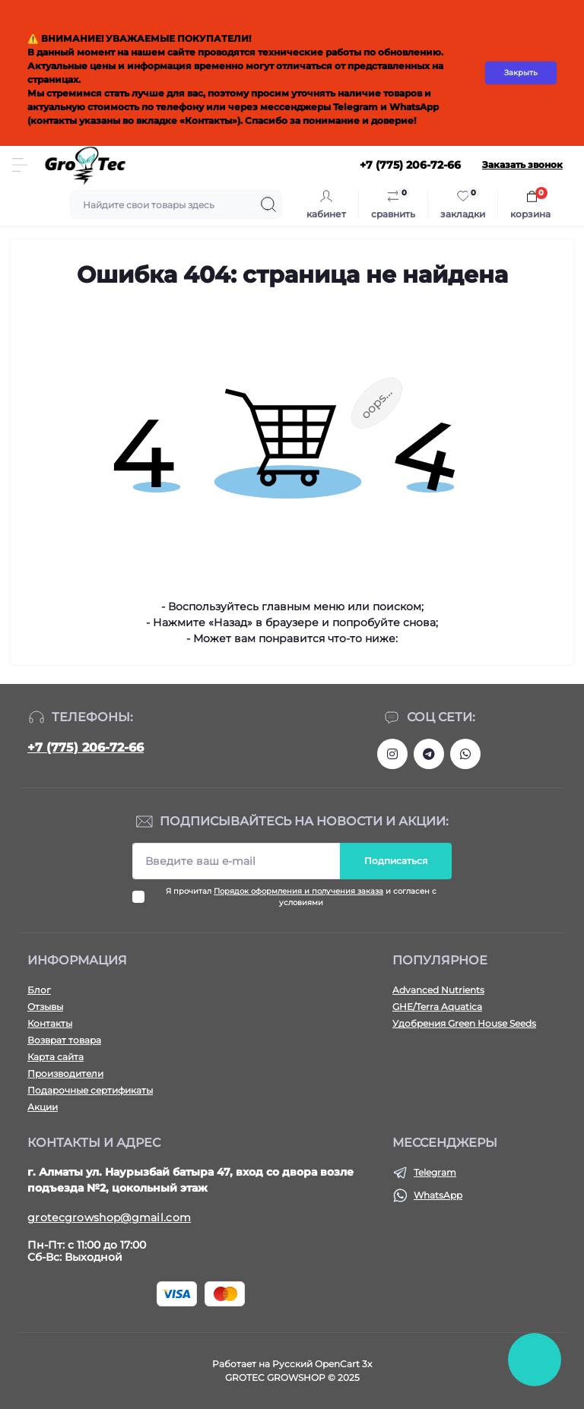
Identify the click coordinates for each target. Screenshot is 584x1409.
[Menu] (19, 165)
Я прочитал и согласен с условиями (301, 896)
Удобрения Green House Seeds (464, 1023)
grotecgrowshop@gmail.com (109, 1217)
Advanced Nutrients (438, 990)
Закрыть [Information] (521, 73)
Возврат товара (64, 1040)
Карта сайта (55, 1056)
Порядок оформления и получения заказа (298, 891)
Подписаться (395, 860)
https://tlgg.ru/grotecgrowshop (429, 754)
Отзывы (45, 1006)
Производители (65, 1073)
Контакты (49, 1023)
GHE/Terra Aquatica (437, 1006)
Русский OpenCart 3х (322, 1363)
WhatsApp (438, 1195)
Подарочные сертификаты (90, 1090)
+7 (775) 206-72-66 (85, 747)
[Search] (268, 204)
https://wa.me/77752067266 (465, 754)
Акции (42, 1107)
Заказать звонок (522, 164)
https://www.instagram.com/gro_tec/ (392, 754)
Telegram (435, 1172)
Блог (39, 990)
